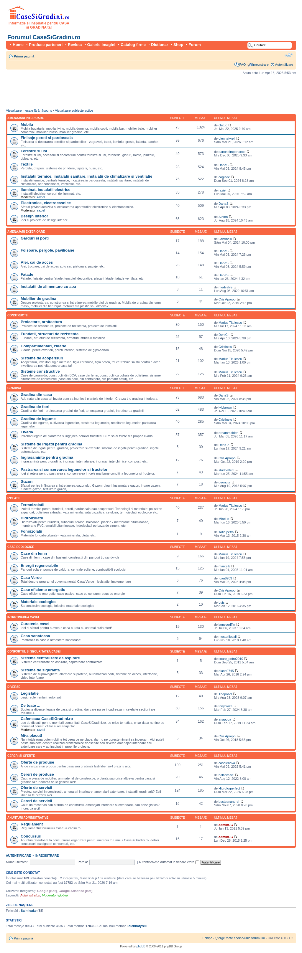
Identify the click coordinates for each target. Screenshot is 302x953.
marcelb (224, 566)
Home (18, 44)
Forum (194, 44)
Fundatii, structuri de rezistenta (49, 334)
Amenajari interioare (25, 118)
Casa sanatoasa (35, 636)
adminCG (226, 825)
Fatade (27, 274)
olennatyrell (227, 138)
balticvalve (226, 775)
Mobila (27, 124)
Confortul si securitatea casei (33, 651)
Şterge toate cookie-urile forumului (240, 938)
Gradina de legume (38, 419)
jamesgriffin (227, 624)
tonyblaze (225, 706)
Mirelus (224, 519)
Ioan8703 (225, 578)
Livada (27, 432)
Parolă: (83, 862)
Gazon (26, 481)
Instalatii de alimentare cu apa (48, 286)
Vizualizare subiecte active (74, 110)
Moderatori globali (55, 895)
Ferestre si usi (34, 151)
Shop (178, 44)
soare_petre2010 (231, 658)
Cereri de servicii (36, 801)
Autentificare (284, 64)
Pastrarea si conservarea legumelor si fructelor (64, 469)
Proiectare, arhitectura (41, 322)
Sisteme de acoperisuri (42, 358)
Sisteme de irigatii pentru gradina (51, 444)
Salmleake (29, 910)
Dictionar (159, 44)
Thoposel (225, 694)
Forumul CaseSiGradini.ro (44, 37)
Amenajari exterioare (26, 231)
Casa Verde (31, 577)
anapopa (225, 719)
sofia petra (226, 532)
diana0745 (226, 671)
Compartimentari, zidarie (43, 346)
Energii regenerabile (39, 565)
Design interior (34, 216)
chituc (223, 125)
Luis (221, 602)
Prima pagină (24, 56)
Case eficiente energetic (43, 589)
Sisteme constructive (40, 371)
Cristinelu (225, 239)
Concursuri (31, 836)
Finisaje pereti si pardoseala (47, 138)
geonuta (224, 482)
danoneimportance (232, 151)
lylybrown (225, 407)
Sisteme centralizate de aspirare (50, 658)
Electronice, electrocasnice (46, 203)
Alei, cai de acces (37, 262)
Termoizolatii (32, 505)
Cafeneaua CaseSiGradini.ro (47, 718)
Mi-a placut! (31, 735)
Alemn (223, 217)
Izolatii (13, 498)
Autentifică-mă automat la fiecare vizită (169, 862)
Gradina (14, 388)
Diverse (13, 686)
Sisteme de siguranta (40, 670)
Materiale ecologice (39, 601)
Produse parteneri (46, 44)
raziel (41, 197)
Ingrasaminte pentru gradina (47, 457)
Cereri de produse (37, 774)
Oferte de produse (37, 762)
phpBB (141, 946)
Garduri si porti (35, 238)
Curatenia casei (35, 624)
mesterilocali (228, 636)
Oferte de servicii (36, 787)
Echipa (207, 938)
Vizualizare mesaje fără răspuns (29, 110)
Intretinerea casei (23, 617)
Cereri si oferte (21, 755)
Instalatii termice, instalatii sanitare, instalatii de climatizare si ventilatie (86, 176)
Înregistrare (260, 64)
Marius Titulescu (230, 322)
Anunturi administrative (27, 817)
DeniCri (224, 334)
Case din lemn (34, 553)
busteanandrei (229, 801)
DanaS (224, 165)
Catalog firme (133, 44)
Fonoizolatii (31, 531)
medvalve (225, 287)
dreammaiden (228, 433)
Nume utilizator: (17, 862)
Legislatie (30, 693)
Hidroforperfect (229, 788)
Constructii (17, 315)
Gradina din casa (36, 394)
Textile (27, 164)
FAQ (242, 64)
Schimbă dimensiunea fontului (289, 55)
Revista (75, 44)
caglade (224, 177)
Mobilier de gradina (38, 298)
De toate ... (30, 705)
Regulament (32, 824)
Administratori (30, 895)
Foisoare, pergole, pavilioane (47, 250)
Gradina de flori (35, 406)
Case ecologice (20, 547)
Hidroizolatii (32, 518)
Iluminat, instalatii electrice (45, 189)
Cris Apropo (227, 299)
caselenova (227, 763)
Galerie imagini (101, 44)
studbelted (226, 470)
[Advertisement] (113, 93)
